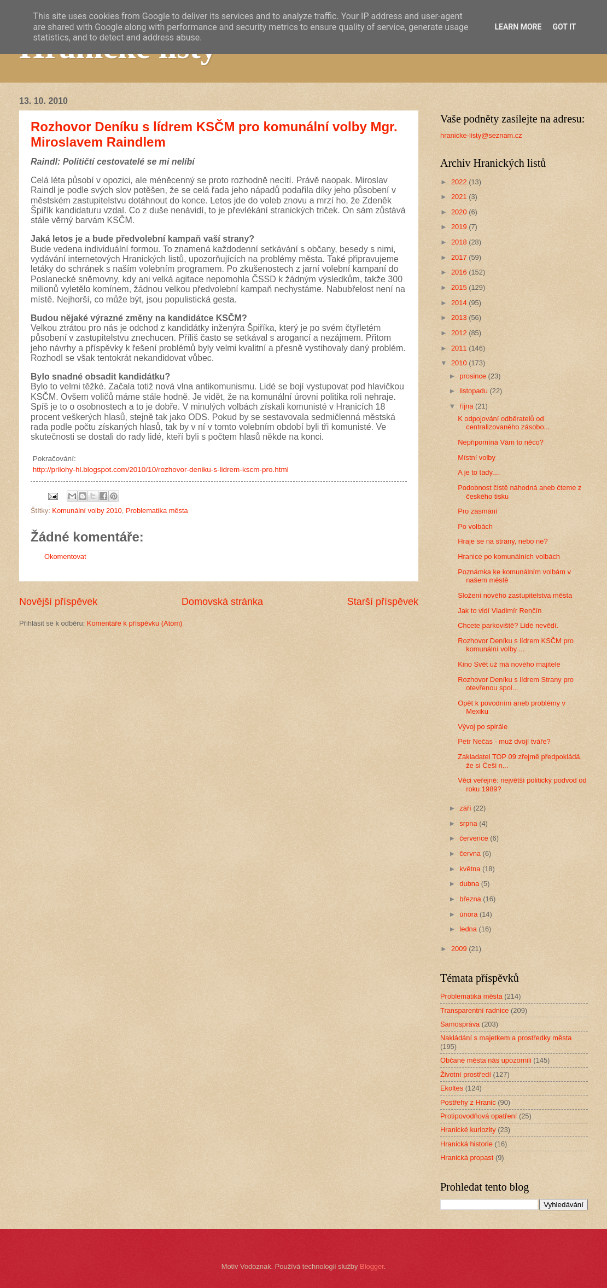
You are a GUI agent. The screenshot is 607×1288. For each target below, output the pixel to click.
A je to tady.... (479, 472)
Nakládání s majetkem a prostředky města (505, 1038)
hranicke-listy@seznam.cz (481, 135)
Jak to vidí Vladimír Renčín (499, 611)
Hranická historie (466, 1144)
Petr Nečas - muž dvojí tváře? (504, 741)
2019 (460, 227)
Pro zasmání (477, 511)
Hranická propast (466, 1157)
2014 (460, 303)
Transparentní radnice (474, 1010)
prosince (473, 376)
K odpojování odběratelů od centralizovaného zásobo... (504, 423)
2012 (460, 333)
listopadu (474, 391)
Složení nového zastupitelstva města (515, 595)
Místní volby (476, 457)
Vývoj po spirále (482, 726)
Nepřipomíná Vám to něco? (501, 442)
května (470, 869)
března (471, 899)
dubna (470, 883)
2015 (460, 287)
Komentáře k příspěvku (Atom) (135, 623)
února (469, 914)
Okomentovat (65, 556)
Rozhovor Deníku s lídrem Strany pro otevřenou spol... (516, 683)
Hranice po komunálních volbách (509, 556)
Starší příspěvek (382, 601)
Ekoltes (451, 1088)
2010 (460, 363)
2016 (460, 272)
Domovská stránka (222, 601)
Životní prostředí (465, 1074)
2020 (460, 212)
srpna (469, 823)
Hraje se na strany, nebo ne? (502, 541)
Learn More (517, 26)
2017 (460, 257)
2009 (460, 949)
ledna (468, 929)
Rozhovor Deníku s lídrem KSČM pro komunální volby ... (516, 645)
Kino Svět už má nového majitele (509, 664)
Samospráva (460, 1024)
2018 (460, 242)
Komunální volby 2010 (86, 510)
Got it (564, 26)
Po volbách (475, 526)
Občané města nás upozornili (486, 1060)
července (474, 838)
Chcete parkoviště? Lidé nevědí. (508, 625)
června (470, 853)
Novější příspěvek (58, 601)
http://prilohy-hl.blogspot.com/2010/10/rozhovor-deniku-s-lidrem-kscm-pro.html (160, 469)
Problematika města (157, 510)
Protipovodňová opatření (478, 1116)
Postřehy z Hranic (468, 1102)
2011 (460, 348)
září (466, 808)
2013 (460, 317)
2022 (460, 182)
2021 (460, 197)
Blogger (372, 1266)
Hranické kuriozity (468, 1130)
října (467, 406)
